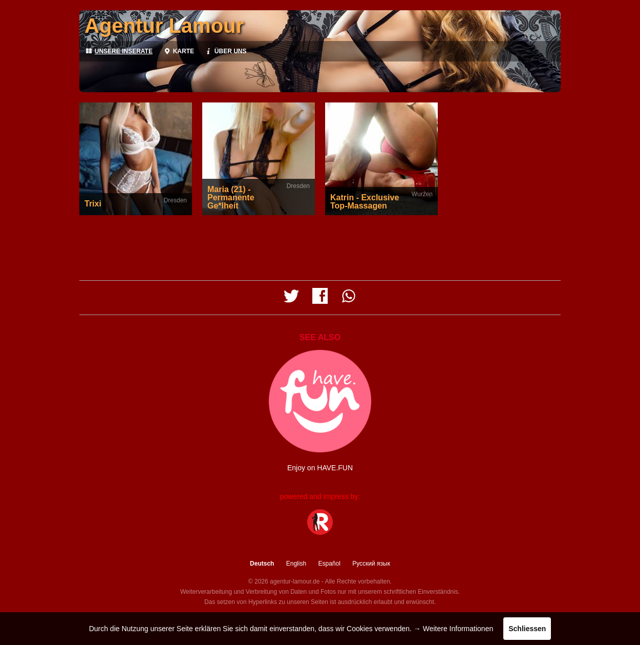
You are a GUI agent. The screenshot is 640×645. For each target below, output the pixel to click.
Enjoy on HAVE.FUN (320, 468)
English (296, 563)
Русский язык (371, 563)
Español (329, 563)
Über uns (225, 51)
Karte (178, 51)
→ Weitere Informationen (453, 629)
